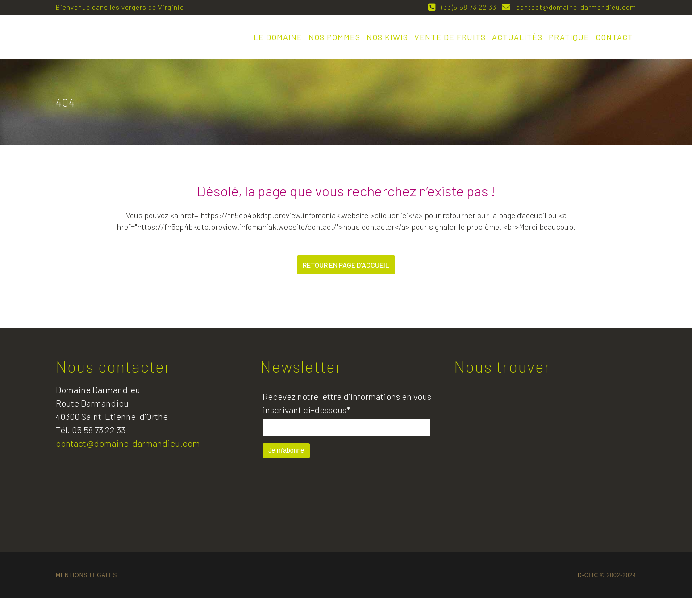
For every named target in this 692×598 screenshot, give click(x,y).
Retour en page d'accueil (346, 265)
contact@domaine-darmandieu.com (574, 7)
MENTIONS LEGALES (86, 575)
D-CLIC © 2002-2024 (607, 575)
